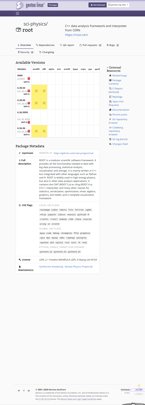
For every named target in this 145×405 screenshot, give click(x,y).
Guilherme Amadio (49, 265)
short (124, 139)
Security (26, 52)
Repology (117, 96)
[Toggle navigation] (17, 13)
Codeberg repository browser (116, 131)
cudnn (54, 210)
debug (56, 232)
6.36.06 (21, 128)
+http (43, 214)
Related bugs (119, 75)
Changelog (46, 52)
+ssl (67, 241)
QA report (66, 45)
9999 (20, 75)
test (73, 241)
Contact (125, 389)
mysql (55, 237)
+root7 (54, 219)
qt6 (52, 241)
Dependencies (45, 45)
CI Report (117, 88)
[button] (97, 4)
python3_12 (46, 250)
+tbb (70, 219)
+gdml (88, 210)
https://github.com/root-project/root (73, 153)
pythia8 (81, 214)
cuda (48, 232)
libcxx (61, 214)
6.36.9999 (22, 112)
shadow (63, 219)
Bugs (113, 45)
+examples (66, 232)
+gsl (42, 237)
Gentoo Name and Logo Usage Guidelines (78, 399)
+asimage (45, 210)
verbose (113, 91)
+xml (84, 241)
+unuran (87, 219)
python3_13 (60, 250)
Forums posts (119, 114)
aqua (42, 232)
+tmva (78, 219)
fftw (76, 232)
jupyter (52, 214)
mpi (48, 237)
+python (44, 241)
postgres (81, 237)
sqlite (59, 241)
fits (70, 210)
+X (79, 241)
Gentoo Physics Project (77, 265)
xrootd (55, 223)
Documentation (120, 109)
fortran (79, 210)
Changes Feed (120, 143)
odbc (62, 237)
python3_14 (74, 250)
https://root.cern (76, 35)
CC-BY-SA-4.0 (44, 399)
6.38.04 (21, 87)
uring (43, 223)
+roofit (44, 219)
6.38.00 (21, 100)
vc (49, 223)
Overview (24, 45)
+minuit (71, 214)
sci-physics (35, 24)
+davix (63, 210)
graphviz (85, 232)
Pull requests (91, 45)
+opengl (70, 237)
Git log (115, 139)
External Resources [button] (114, 69)
